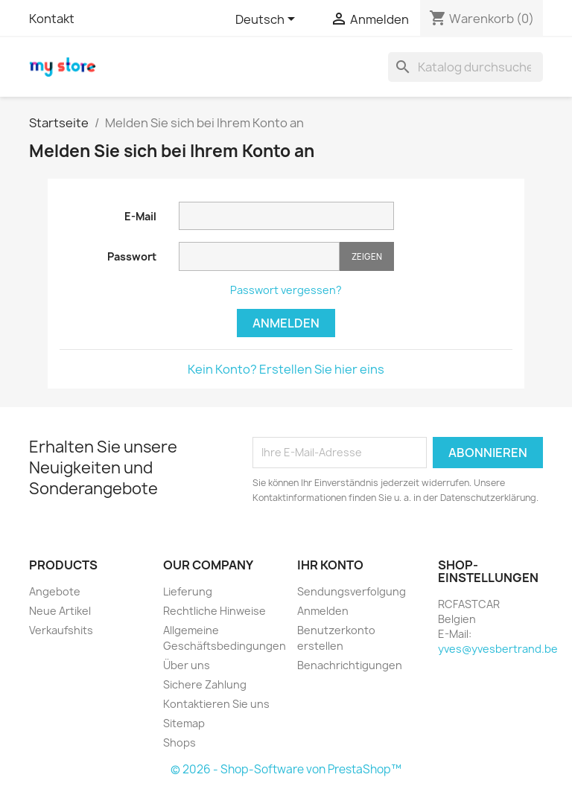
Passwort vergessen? (286, 290)
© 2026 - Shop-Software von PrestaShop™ (286, 769)
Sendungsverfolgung (351, 591)
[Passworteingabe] (259, 256)
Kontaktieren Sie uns (216, 704)
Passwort (131, 256)
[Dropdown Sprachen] (267, 20)
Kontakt (51, 18)
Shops (179, 742)
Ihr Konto (330, 565)
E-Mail (140, 216)
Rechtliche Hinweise (214, 611)
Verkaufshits (61, 630)
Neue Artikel (60, 611)
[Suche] (465, 67)
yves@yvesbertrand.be (498, 649)
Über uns (186, 665)
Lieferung (187, 591)
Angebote (54, 591)
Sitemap (184, 723)
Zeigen (367, 256)
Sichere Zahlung (205, 684)
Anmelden (286, 323)
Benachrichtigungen (349, 665)
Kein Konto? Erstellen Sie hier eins (286, 369)
